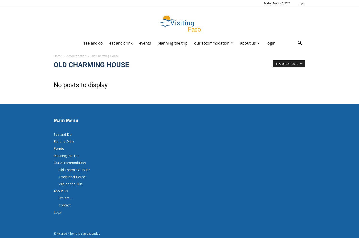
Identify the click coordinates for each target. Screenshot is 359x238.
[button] (299, 43)
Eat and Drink (121, 43)
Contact (65, 205)
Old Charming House (74, 170)
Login (301, 3)
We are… (65, 198)
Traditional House (72, 177)
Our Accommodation (213, 43)
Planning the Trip (173, 43)
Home (58, 56)
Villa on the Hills (70, 184)
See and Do (93, 43)
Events (145, 43)
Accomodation (76, 56)
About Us (250, 43)
